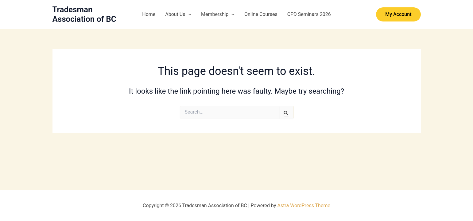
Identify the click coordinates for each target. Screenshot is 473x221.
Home (148, 14)
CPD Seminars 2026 (309, 14)
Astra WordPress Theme (303, 205)
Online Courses (260, 14)
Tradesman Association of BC (84, 14)
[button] (188, 14)
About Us (178, 14)
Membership (218, 14)
